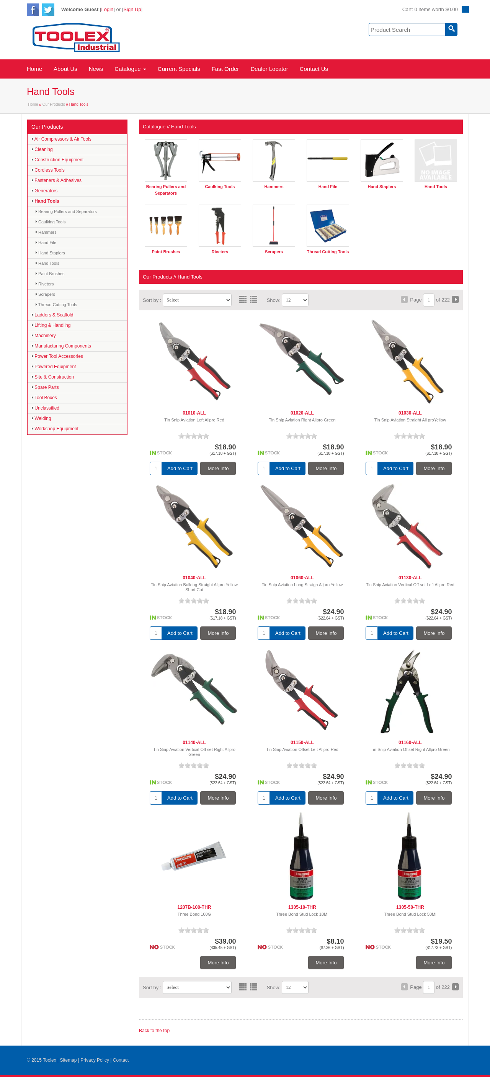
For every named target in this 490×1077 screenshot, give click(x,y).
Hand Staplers (50, 253)
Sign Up (132, 9)
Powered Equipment (53, 366)
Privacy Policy (94, 1060)
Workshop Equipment (54, 428)
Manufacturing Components (61, 346)
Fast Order (225, 69)
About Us (65, 69)
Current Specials (179, 69)
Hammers (46, 232)
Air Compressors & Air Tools (61, 139)
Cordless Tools (48, 170)
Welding (41, 418)
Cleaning (42, 149)
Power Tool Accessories (57, 356)
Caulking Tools (50, 222)
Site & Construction (52, 377)
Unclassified (45, 408)
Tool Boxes (44, 397)
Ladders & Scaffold (52, 315)
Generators (44, 190)
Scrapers (45, 294)
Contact (121, 1060)
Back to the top (154, 1030)
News (96, 69)
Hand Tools (45, 201)
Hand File (45, 242)
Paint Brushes (50, 273)
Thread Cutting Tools (56, 304)
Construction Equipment (57, 159)
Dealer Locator (269, 69)
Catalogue (130, 69)
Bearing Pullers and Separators (66, 211)
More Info (218, 468)
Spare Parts (45, 387)
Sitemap (68, 1060)
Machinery (43, 335)
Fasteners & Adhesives (56, 180)
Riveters (44, 284)
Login (107, 9)
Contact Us (314, 69)
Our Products (53, 104)
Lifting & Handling (50, 325)
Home (34, 69)
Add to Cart (180, 468)
